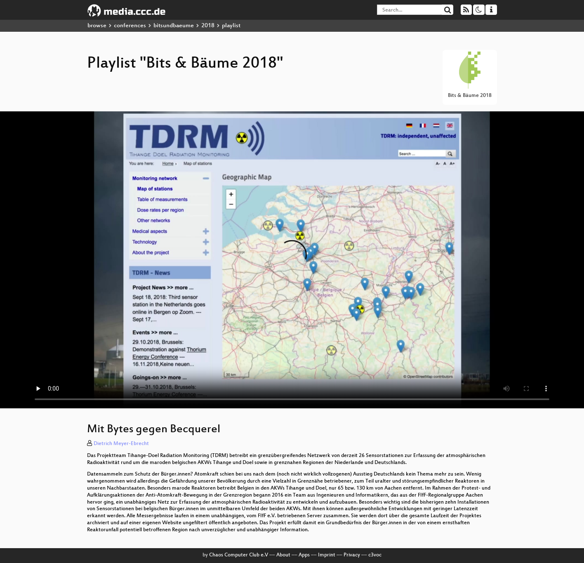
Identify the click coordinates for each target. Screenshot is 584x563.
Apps (304, 555)
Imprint (326, 555)
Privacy (352, 555)
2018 (207, 25)
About (283, 555)
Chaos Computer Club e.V (238, 555)
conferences (130, 25)
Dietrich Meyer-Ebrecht (121, 444)
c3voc (374, 555)
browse (96, 25)
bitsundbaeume (173, 25)
